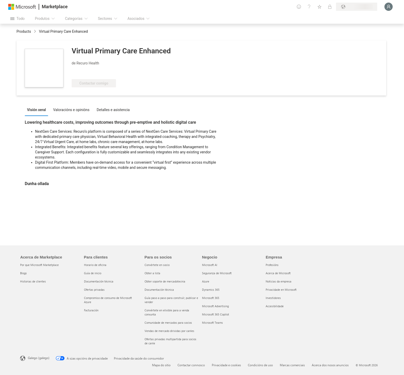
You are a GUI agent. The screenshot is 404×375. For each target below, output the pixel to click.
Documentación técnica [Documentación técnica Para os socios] (159, 289)
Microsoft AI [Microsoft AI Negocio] (209, 265)
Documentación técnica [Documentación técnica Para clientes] (98, 281)
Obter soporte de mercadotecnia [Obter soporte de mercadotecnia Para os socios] (165, 281)
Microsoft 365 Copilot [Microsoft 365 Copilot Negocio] (215, 314)
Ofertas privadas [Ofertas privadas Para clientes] (94, 289)
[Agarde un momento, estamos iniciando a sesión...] (388, 7)
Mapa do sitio (161, 365)
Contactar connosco (191, 365)
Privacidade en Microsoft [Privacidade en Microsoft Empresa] (281, 289)
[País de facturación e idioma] (356, 7)
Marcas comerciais (292, 365)
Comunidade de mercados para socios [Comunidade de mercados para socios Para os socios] (168, 322)
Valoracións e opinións (71, 110)
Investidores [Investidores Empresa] (273, 298)
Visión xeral (36, 110)
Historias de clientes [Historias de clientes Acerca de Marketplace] (33, 281)
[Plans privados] (330, 6)
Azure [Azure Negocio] (205, 281)
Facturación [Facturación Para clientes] (91, 310)
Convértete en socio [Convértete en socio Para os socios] (157, 265)
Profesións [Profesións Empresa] (272, 265)
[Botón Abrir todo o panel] (17, 18)
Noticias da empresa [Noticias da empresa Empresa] (278, 281)
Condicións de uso (260, 365)
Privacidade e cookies (226, 365)
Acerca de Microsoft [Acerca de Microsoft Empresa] (278, 273)
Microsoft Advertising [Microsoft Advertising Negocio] (215, 306)
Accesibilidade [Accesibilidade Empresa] (275, 306)
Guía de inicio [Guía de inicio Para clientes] (92, 273)
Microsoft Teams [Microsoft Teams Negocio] (212, 322)
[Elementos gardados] (319, 6)
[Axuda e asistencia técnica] (309, 6)
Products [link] (23, 31)
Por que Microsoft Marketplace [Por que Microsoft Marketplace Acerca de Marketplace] (39, 265)
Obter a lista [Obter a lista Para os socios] (152, 273)
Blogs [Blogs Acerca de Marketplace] (23, 273)
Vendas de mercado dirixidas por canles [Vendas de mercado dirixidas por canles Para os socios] (169, 331)
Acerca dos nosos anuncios (330, 365)
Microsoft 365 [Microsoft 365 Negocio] (210, 298)
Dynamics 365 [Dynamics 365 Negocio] (211, 289)
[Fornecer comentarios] (299, 6)
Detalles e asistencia (113, 110)
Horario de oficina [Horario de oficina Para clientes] (95, 265)
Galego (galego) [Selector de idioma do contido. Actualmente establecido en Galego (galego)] (38, 358)
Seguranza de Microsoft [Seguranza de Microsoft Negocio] (217, 273)
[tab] (38, 109)
